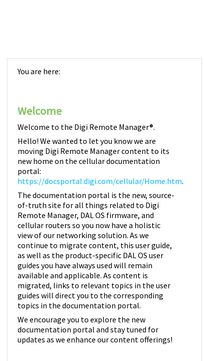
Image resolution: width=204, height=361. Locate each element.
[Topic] (104, 210)
